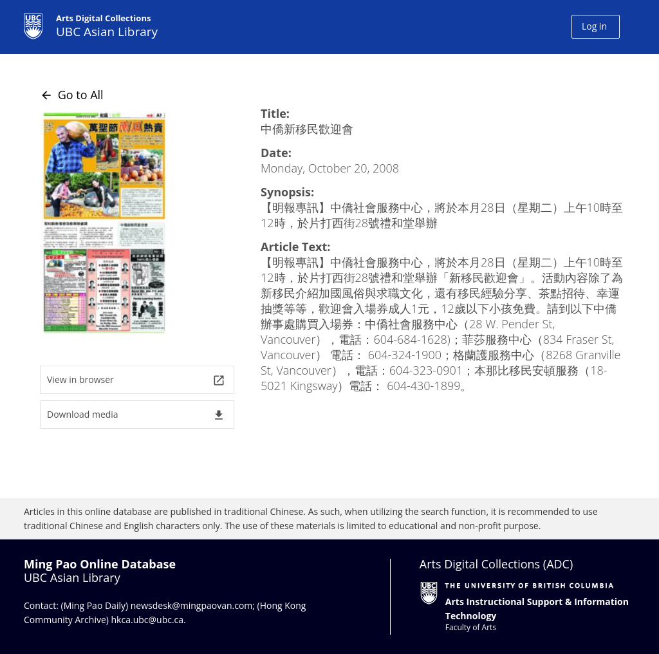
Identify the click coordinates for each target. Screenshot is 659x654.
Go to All (72, 94)
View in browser (136, 380)
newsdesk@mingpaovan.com (192, 605)
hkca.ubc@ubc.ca (147, 619)
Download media (136, 415)
